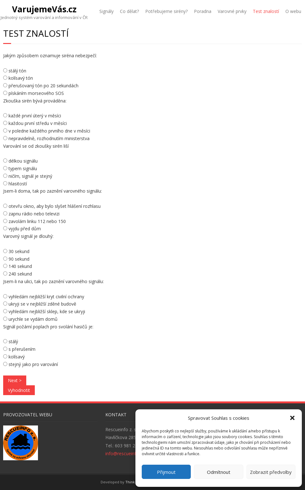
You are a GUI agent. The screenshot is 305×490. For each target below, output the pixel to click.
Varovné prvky (232, 11)
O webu (293, 11)
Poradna (202, 11)
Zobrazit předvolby (271, 472)
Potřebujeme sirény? (166, 11)
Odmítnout (218, 472)
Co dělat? (129, 11)
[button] (292, 418)
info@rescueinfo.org (126, 453)
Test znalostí (266, 11)
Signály (106, 11)
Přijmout (166, 472)
